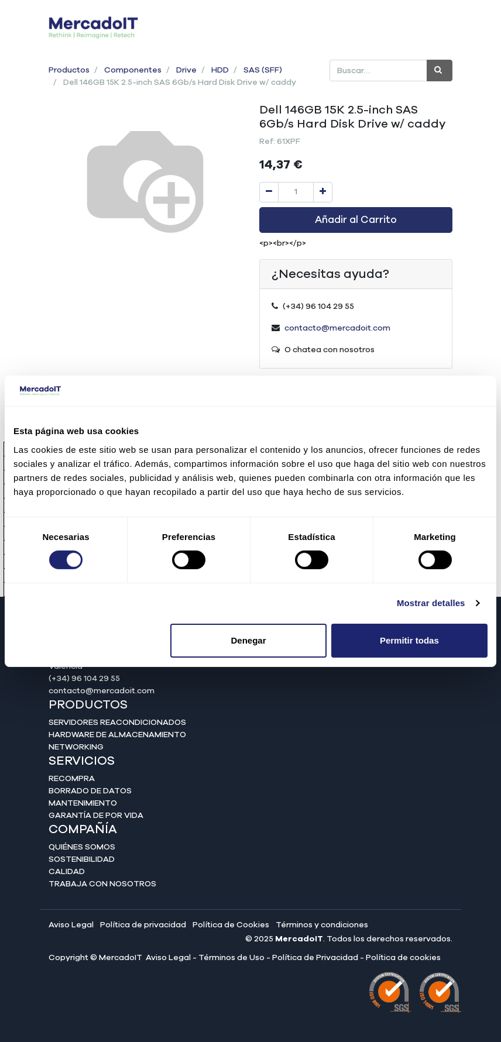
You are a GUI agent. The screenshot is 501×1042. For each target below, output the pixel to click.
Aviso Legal (71, 925)
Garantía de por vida (96, 815)
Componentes (133, 70)
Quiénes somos (82, 847)
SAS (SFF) (262, 70)
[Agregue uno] (322, 192)
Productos (69, 70)
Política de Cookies (231, 925)
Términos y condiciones (322, 925)
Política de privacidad (143, 925)
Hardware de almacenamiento (117, 735)
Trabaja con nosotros (102, 884)
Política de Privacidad (315, 958)
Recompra (72, 779)
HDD (220, 70)
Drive (186, 70)
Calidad (67, 872)
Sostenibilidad (82, 859)
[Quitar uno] (269, 192)
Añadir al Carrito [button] (356, 220)
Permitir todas (409, 640)
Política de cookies (403, 958)
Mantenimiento (83, 803)
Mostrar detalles (431, 603)
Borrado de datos (90, 791)
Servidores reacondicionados (117, 722)
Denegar (248, 640)
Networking (76, 747)
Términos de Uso (231, 958)
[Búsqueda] (439, 70)
